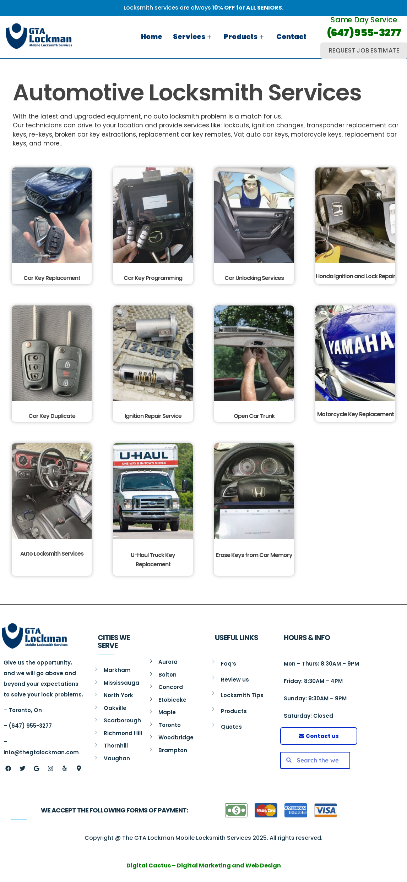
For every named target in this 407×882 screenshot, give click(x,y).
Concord (170, 687)
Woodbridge (176, 737)
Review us (235, 679)
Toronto (169, 725)
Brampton (172, 750)
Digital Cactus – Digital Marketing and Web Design (203, 865)
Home (152, 37)
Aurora (168, 662)
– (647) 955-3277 (28, 725)
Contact (291, 37)
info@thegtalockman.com (41, 752)
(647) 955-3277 (363, 33)
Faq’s (228, 663)
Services (192, 37)
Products (243, 37)
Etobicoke (172, 700)
